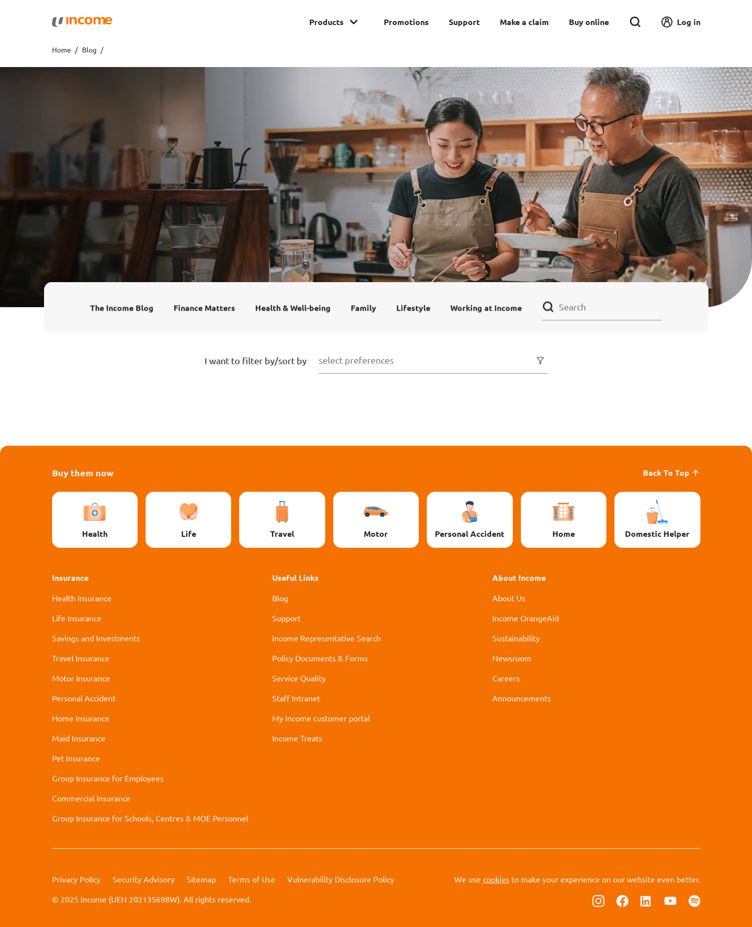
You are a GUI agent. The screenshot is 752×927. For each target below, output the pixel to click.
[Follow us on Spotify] (694, 900)
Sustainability (516, 638)
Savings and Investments (96, 638)
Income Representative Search (326, 638)
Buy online (589, 22)
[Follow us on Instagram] (598, 900)
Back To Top (671, 472)
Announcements (521, 698)
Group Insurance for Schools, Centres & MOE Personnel (150, 818)
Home (61, 49)
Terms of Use (251, 879)
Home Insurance (81, 718)
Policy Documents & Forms (320, 658)
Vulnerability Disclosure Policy (340, 879)
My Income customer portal (321, 718)
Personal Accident (84, 698)
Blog (89, 49)
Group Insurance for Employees (108, 778)
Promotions (406, 22)
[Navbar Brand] (82, 22)
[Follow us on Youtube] (670, 900)
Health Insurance (82, 598)
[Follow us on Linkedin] (646, 900)
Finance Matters (204, 307)
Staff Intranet (296, 698)
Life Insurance (77, 618)
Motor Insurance (81, 678)
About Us (508, 598)
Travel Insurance (81, 658)
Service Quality (299, 678)
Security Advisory (144, 879)
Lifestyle (413, 307)
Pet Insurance (76, 758)
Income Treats (297, 738)
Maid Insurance (79, 738)
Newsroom (511, 658)
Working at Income (486, 307)
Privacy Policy (76, 879)
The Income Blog (122, 307)
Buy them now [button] (83, 472)
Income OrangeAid (525, 618)
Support (464, 22)
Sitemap (201, 879)
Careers (506, 678)
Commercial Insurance (91, 798)
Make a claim (524, 22)
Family (363, 307)
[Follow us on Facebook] (622, 900)
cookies (496, 879)
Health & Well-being (293, 307)
